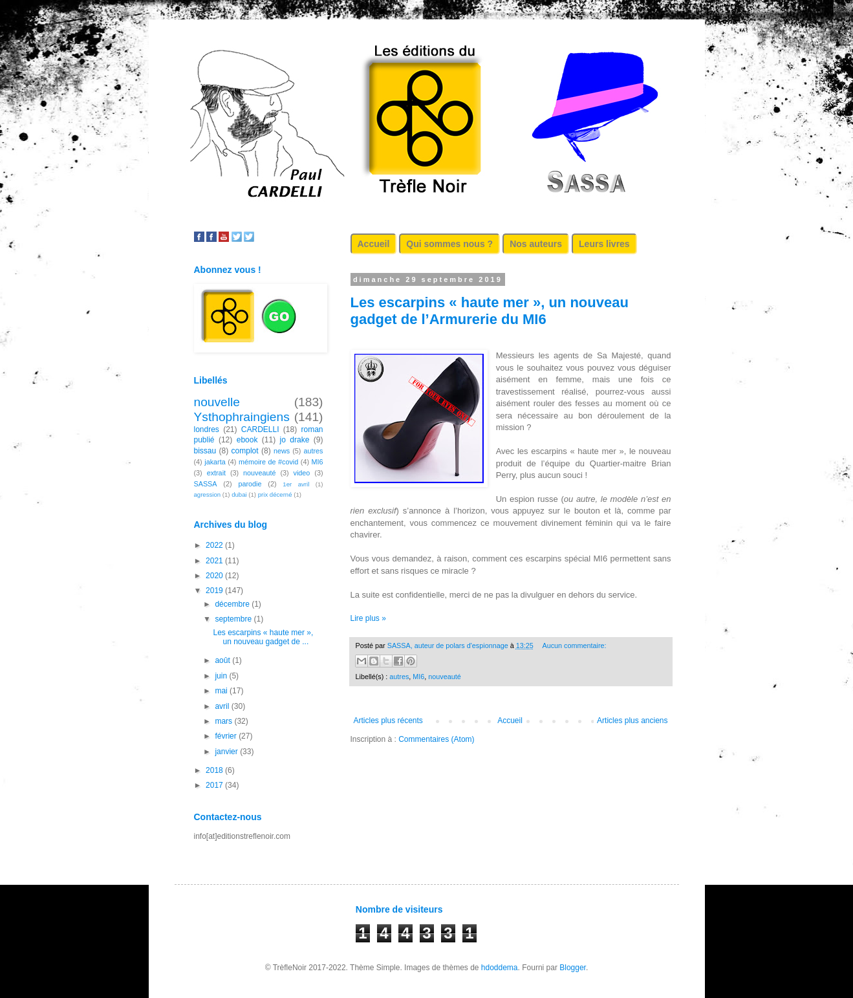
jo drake (295, 439)
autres (399, 676)
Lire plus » (368, 618)
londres (206, 429)
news (282, 451)
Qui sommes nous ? (449, 244)
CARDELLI (260, 429)
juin (222, 675)
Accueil (374, 244)
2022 (215, 545)
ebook (247, 439)
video (302, 473)
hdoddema (499, 967)
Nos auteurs (536, 244)
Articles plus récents (388, 720)
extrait (216, 473)
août (223, 660)
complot (245, 450)
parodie (249, 484)
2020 (215, 575)
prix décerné (275, 494)
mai (222, 690)
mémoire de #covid (268, 462)
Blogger (572, 967)
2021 (215, 560)
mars (224, 721)
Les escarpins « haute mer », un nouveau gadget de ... (263, 637)
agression (207, 494)
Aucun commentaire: (575, 645)
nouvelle (217, 402)
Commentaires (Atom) (436, 739)
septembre (234, 619)
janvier (227, 751)
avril (223, 706)
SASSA (205, 484)
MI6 (418, 676)
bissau (205, 450)
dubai (239, 494)
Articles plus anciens (632, 720)
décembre (233, 604)
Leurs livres (604, 244)
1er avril (296, 484)
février (227, 736)
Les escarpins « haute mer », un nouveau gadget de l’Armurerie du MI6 (490, 310)
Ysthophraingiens (242, 417)
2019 (215, 590)
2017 (215, 785)
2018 (215, 770)
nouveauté (444, 676)
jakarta (214, 462)
